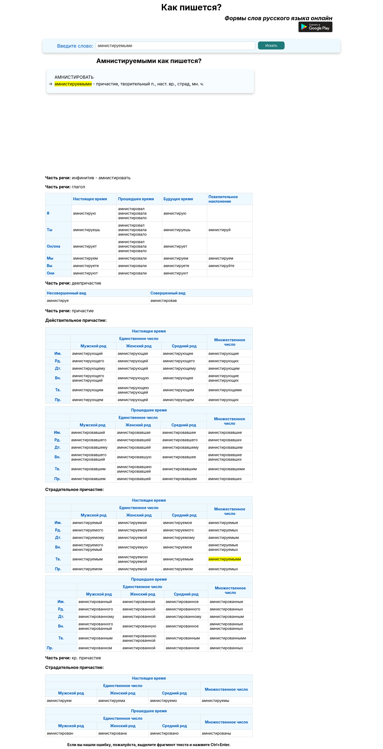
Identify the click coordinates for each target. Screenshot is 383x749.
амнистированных (226, 609)
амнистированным (227, 616)
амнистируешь (86, 229)
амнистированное (182, 601)
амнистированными (228, 638)
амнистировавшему (89, 447)
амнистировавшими (226, 469)
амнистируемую (133, 547)
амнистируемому (88, 537)
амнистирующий (87, 353)
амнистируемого (87, 530)
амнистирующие (224, 353)
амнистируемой (132, 530)
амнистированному (96, 616)
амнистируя (58, 300)
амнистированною (139, 636)
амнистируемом (87, 569)
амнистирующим (224, 368)
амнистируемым (224, 537)
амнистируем (85, 258)
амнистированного (95, 609)
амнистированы (216, 733)
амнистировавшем (88, 478)
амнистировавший (88, 432)
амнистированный (95, 601)
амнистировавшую (134, 457)
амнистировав (164, 300)
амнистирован (60, 733)
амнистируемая (132, 522)
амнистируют (85, 273)
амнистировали (132, 258)
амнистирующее (178, 353)
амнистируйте (221, 265)
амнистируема (111, 700)
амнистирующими (225, 390)
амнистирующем (87, 399)
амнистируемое (177, 522)
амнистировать (74, 77)
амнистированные (226, 601)
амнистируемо (163, 700)
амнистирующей (133, 361)
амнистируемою (133, 557)
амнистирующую (133, 378)
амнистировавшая (134, 432)
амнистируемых (223, 530)
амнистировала (132, 213)
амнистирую (84, 213)
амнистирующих (224, 361)
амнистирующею (133, 387)
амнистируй (220, 229)
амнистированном (95, 648)
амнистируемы (215, 700)
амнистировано (164, 733)
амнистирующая (133, 353)
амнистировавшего (89, 440)
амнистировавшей (134, 440)
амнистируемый (87, 522)
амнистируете (86, 265)
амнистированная (138, 601)
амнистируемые (223, 522)
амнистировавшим (225, 447)
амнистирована (112, 733)
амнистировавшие (225, 432)
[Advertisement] (149, 134)
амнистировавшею (134, 466)
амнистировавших (225, 440)
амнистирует (85, 246)
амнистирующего (88, 361)
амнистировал (131, 208)
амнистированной (138, 609)
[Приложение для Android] (315, 30)
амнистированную (139, 626)
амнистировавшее (179, 432)
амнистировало (132, 217)
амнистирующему (88, 368)
